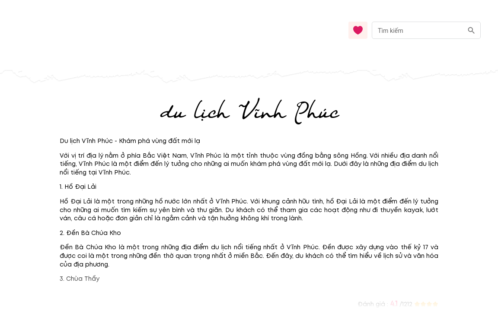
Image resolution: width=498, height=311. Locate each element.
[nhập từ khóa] (417, 30)
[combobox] (426, 30)
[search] (471, 30)
